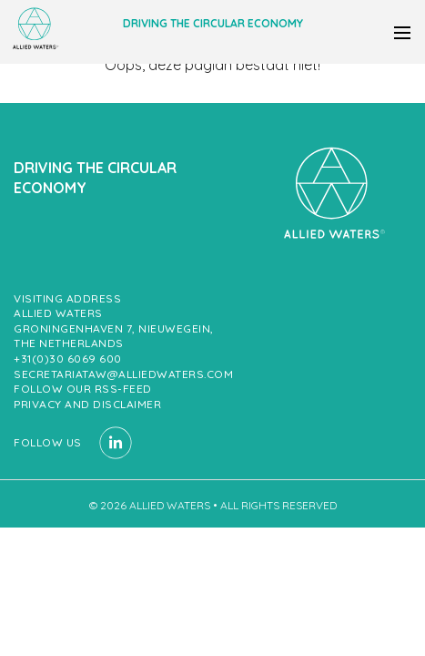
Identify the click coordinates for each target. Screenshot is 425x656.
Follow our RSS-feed (83, 388)
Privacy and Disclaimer (87, 404)
